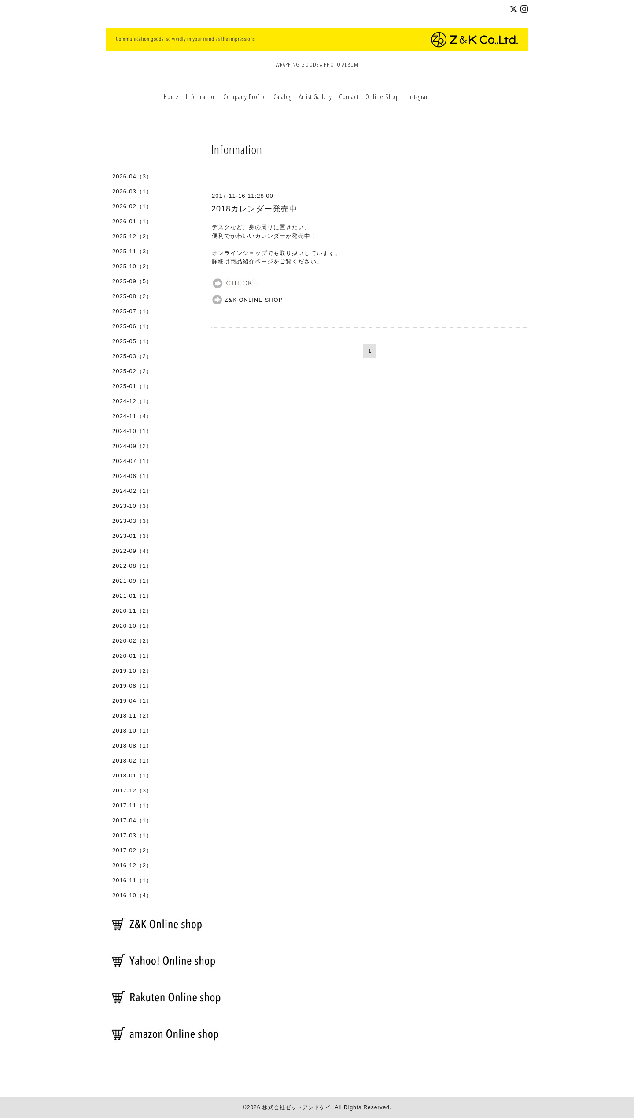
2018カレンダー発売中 (254, 208)
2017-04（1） (132, 820)
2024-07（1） (132, 461)
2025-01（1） (132, 386)
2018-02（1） (132, 760)
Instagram (418, 96)
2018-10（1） (132, 730)
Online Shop (382, 96)
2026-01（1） (132, 221)
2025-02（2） (132, 371)
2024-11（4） (132, 416)
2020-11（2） (132, 610)
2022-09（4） (132, 551)
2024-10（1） (132, 431)
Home (171, 96)
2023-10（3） (132, 506)
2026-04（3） (132, 176)
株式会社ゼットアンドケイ (296, 1107)
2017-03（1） (132, 835)
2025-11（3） (132, 251)
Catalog (282, 96)
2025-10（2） (132, 266)
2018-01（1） (132, 775)
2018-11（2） (132, 715)
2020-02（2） (132, 640)
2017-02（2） (132, 850)
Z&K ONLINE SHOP (247, 299)
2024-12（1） (132, 401)
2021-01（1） (132, 595)
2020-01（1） (132, 655)
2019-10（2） (132, 670)
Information (201, 96)
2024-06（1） (132, 476)
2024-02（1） (132, 491)
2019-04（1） (132, 700)
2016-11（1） (132, 880)
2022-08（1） (132, 566)
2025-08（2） (132, 296)
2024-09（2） (132, 446)
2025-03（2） (132, 356)
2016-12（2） (132, 865)
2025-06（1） (132, 326)
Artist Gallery (315, 96)
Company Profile (244, 96)
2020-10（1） (132, 625)
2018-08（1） (132, 745)
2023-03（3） (132, 521)
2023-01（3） (132, 536)
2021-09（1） (132, 581)
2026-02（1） (132, 206)
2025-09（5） (132, 281)
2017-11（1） (132, 805)
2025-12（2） (132, 236)
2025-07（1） (132, 311)
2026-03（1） (132, 191)
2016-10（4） (132, 895)
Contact (348, 96)
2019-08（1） (132, 685)
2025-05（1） (132, 341)
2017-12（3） (132, 790)
